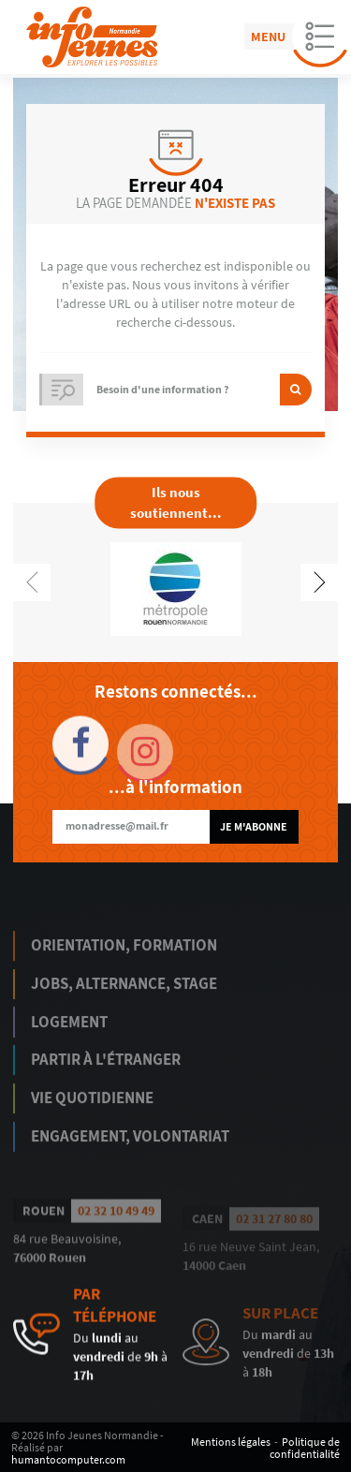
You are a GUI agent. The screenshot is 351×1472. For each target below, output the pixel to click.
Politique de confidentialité (305, 1448)
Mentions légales (231, 1442)
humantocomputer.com (68, 1459)
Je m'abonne (253, 826)
